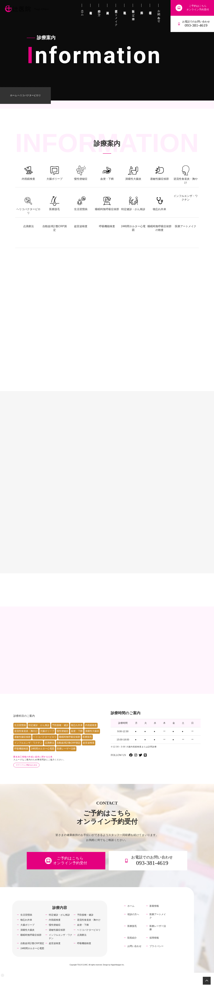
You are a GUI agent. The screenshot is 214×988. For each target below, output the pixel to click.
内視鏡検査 (91, 730)
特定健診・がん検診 (38, 730)
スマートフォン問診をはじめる (32, 771)
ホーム (13, 95)
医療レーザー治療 (66, 754)
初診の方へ (133, 925)
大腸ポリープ (47, 736)
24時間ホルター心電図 (43, 754)
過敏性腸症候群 (22, 742)
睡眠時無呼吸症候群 (69, 742)
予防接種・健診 (60, 730)
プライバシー (156, 957)
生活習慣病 (20, 730)
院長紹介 (132, 948)
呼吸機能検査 (21, 754)
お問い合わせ (134, 957)
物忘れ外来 (77, 730)
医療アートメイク (157, 927)
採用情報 (154, 948)
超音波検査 (88, 748)
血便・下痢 (77, 736)
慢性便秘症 (62, 736)
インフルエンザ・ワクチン (28, 748)
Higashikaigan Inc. (117, 976)
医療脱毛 (87, 742)
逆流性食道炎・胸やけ (26, 736)
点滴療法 (49, 748)
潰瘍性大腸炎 (92, 736)
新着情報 (154, 917)
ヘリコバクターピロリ (45, 742)
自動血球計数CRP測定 (68, 748)
